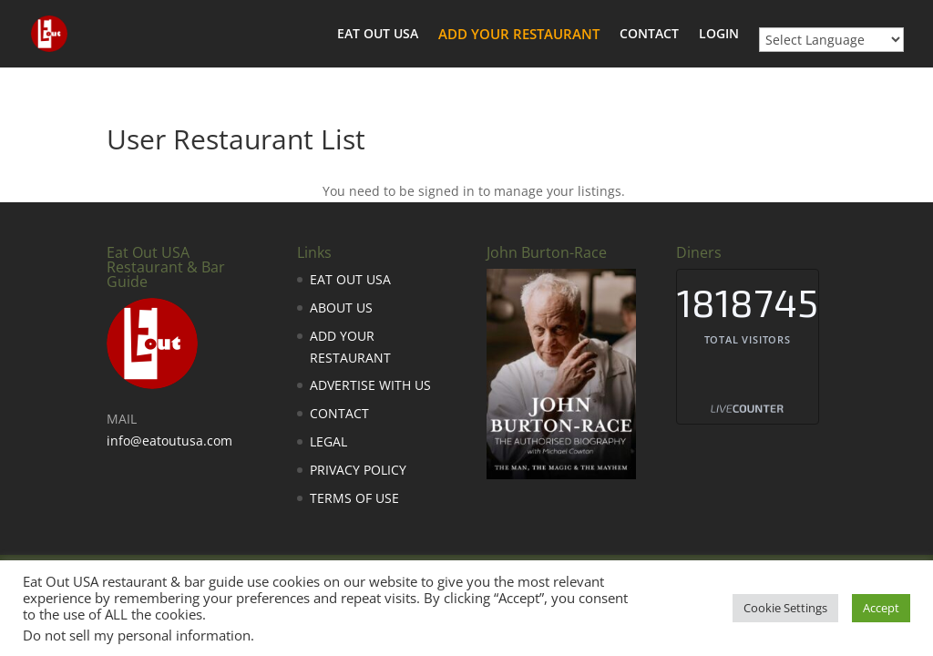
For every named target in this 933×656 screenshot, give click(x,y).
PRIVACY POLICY (358, 469)
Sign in (666, 191)
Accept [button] (881, 608)
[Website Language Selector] (831, 39)
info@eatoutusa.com (169, 440)
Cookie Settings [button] (785, 608)
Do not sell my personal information (137, 635)
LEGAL (328, 441)
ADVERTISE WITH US (370, 385)
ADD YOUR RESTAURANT (519, 35)
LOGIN (719, 34)
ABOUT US (341, 307)
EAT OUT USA (377, 34)
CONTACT (649, 34)
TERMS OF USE (354, 498)
